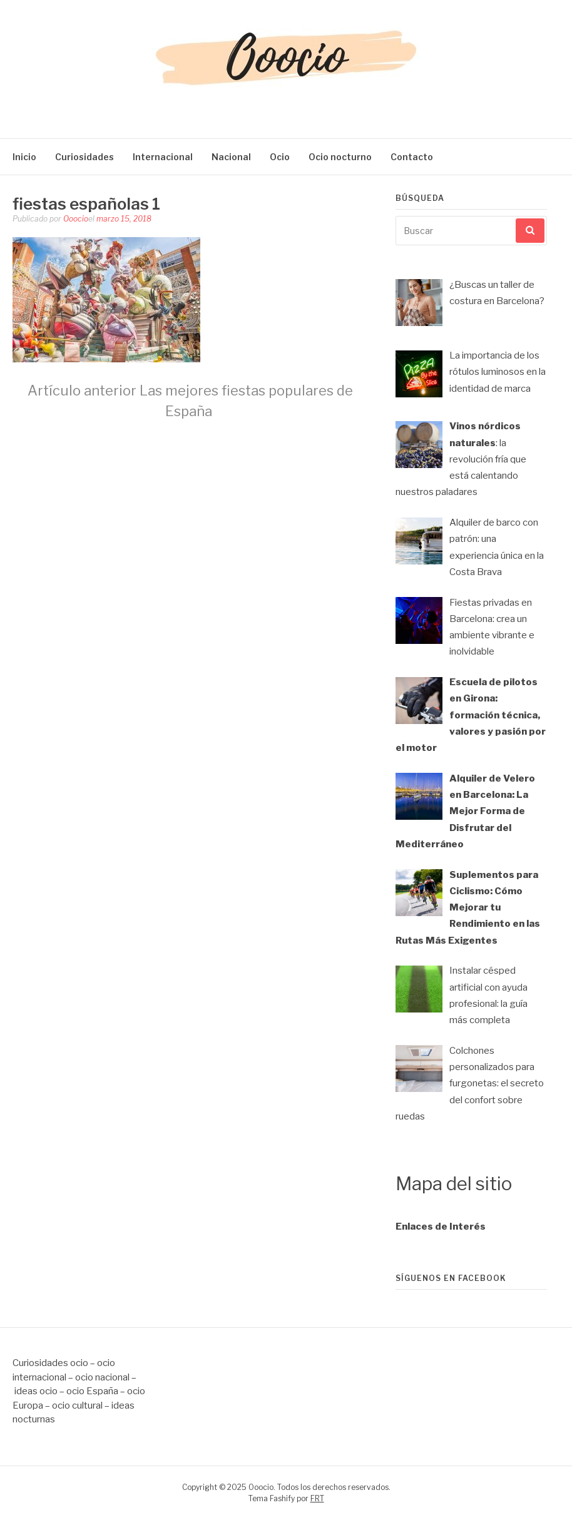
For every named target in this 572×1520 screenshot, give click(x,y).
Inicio (24, 156)
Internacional (163, 156)
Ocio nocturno (340, 156)
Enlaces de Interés (441, 1226)
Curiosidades (84, 156)
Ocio (280, 156)
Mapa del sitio (454, 1184)
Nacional (231, 156)
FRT (317, 1498)
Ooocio (75, 218)
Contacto (412, 156)
